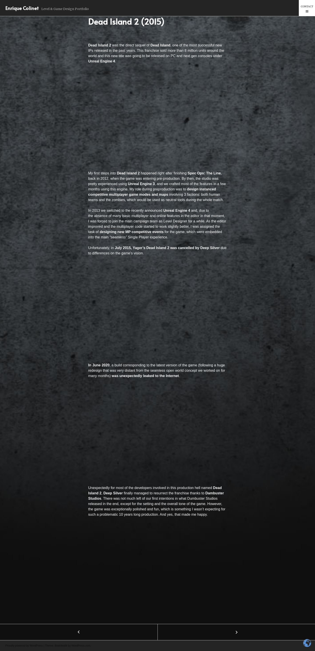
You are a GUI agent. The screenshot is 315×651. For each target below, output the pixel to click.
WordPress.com (81, 645)
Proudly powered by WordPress (24, 645)
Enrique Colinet (22, 8)
